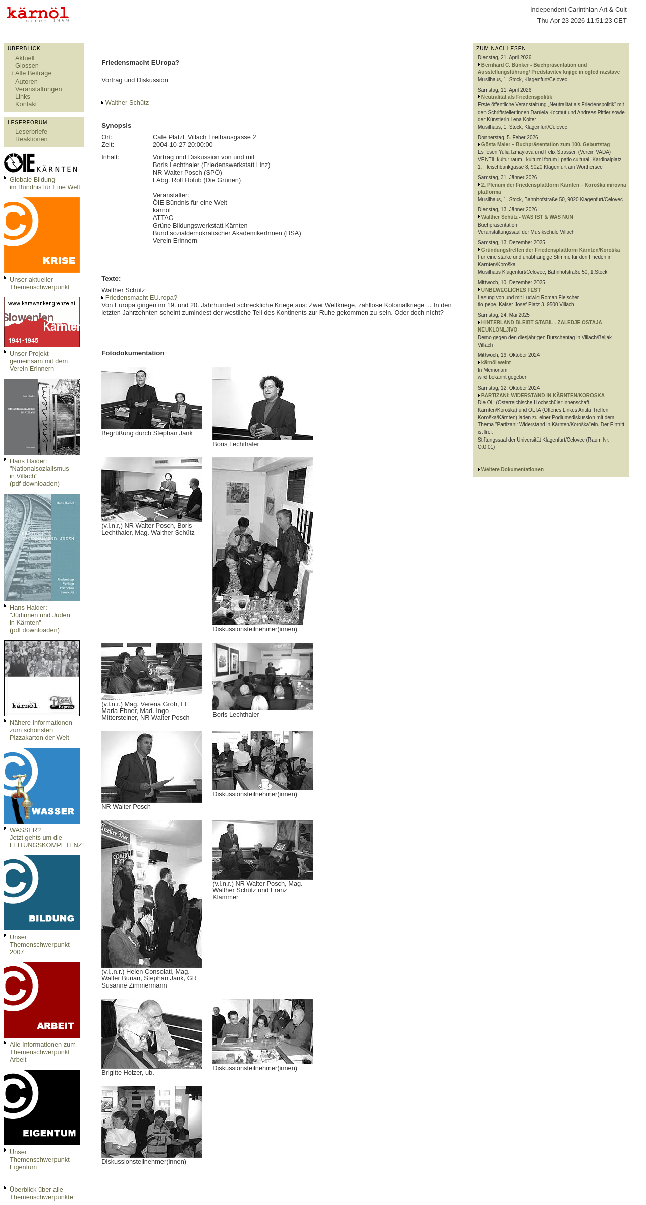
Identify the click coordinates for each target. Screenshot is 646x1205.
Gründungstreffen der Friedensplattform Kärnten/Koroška (550, 250)
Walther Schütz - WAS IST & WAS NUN (527, 217)
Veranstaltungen (38, 89)
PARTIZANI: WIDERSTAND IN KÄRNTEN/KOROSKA (543, 395)
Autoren (26, 81)
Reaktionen (31, 139)
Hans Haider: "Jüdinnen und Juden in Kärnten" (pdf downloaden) (40, 619)
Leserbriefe (31, 131)
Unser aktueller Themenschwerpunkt (40, 283)
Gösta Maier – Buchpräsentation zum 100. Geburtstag (545, 144)
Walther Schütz (127, 102)
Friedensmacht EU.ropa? (141, 297)
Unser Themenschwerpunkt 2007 (40, 944)
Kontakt (26, 104)
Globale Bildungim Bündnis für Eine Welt (45, 183)
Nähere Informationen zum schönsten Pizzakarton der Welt (41, 730)
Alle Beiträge (33, 73)
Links (22, 96)
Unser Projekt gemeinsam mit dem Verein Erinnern (39, 361)
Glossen (27, 65)
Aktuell (24, 58)
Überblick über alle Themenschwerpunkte (41, 1193)
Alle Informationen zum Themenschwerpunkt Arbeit (43, 1051)
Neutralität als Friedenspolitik (516, 97)
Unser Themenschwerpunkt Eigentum (40, 1159)
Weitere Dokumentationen (512, 469)
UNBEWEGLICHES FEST (511, 290)
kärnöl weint (496, 362)
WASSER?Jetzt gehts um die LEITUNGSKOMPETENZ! (47, 837)
